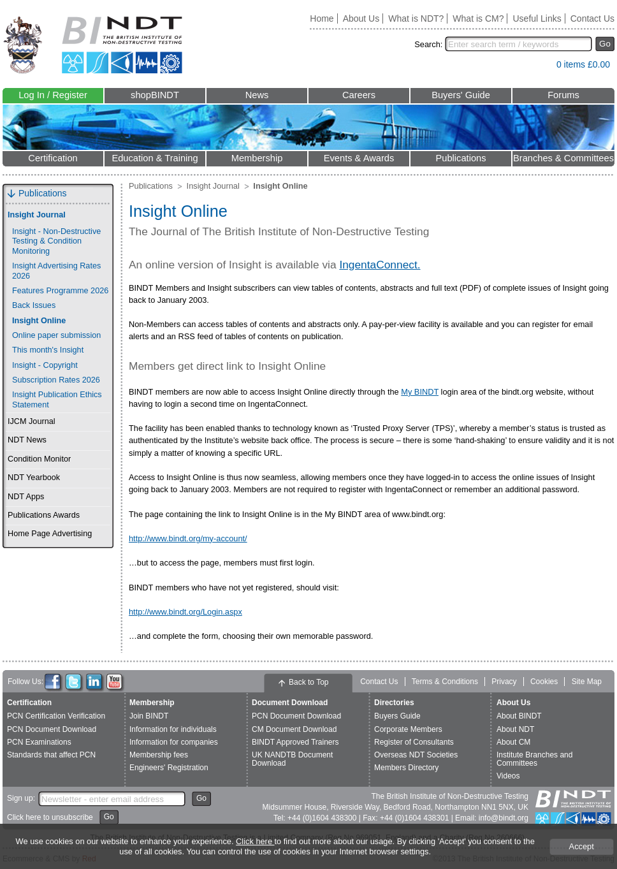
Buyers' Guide (461, 95)
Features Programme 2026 (60, 290)
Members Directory (406, 767)
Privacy (503, 681)
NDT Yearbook (34, 477)
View (540, 67)
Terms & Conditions (445, 681)
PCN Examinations (39, 742)
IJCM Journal (31, 421)
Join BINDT (148, 716)
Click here (255, 841)
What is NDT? (416, 18)
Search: (428, 44)
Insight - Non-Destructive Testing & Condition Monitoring (56, 241)
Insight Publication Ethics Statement (57, 399)
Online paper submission (56, 335)
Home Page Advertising (50, 533)
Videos (508, 775)
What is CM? (478, 18)
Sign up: (21, 798)
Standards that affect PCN (51, 754)
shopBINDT (155, 95)
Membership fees (158, 754)
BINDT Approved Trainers (295, 742)
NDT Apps (26, 496)
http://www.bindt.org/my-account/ (188, 538)
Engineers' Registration (168, 767)
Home (321, 18)
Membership (257, 158)
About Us (361, 18)
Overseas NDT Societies (416, 754)
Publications (460, 158)
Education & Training (155, 158)
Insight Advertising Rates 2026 (56, 270)
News (257, 95)
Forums (563, 95)
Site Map (587, 681)
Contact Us (592, 18)
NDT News (27, 439)
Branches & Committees (563, 158)
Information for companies (173, 742)
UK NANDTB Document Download (292, 759)
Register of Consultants (414, 742)
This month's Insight (47, 350)
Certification (52, 158)
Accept (581, 846)
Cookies (544, 681)
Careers (358, 95)
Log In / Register (52, 95)
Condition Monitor (39, 459)
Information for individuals (173, 729)
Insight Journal (37, 214)
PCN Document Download (51, 729)
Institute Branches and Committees (534, 759)
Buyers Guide (397, 716)
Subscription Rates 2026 (56, 380)
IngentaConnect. (379, 264)
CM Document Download (294, 729)
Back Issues (33, 305)
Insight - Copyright (45, 365)
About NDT (515, 729)
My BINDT (420, 392)
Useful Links (536, 18)
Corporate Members (408, 729)
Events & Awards (359, 158)
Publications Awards (44, 515)
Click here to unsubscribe (50, 817)
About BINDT (519, 716)
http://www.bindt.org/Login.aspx (185, 612)
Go (605, 43)
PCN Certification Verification (56, 716)
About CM (513, 742)
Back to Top (308, 682)
